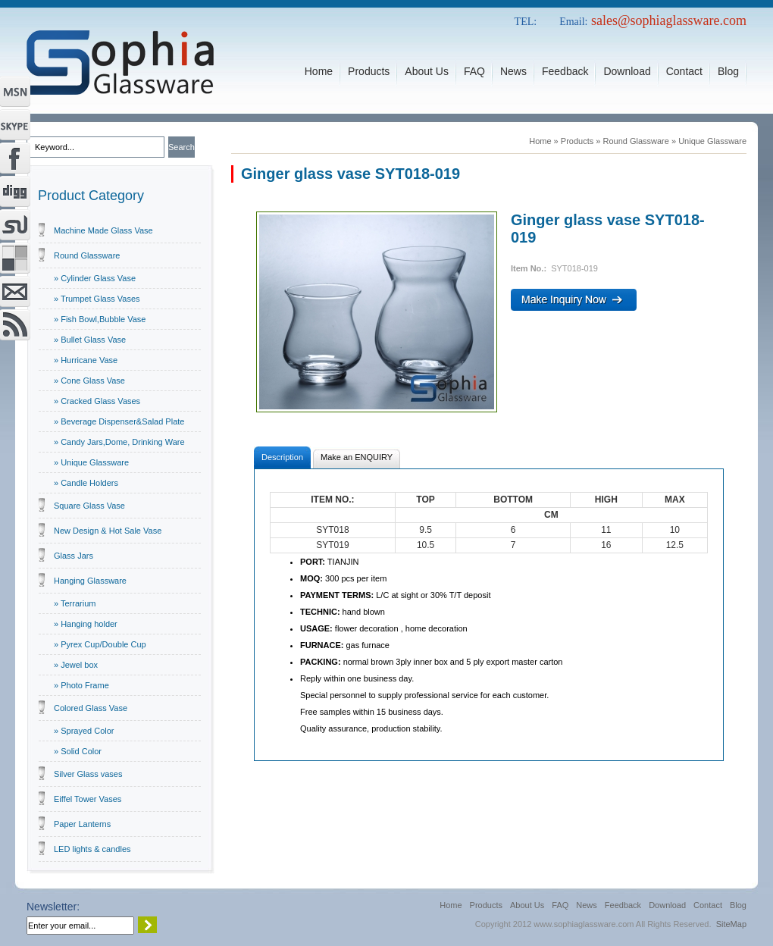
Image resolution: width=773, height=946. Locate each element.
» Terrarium (74, 603)
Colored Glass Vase (90, 708)
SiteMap (731, 924)
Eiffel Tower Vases (87, 798)
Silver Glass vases (88, 773)
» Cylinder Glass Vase (95, 278)
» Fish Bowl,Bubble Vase (100, 319)
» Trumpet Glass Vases (97, 298)
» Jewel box (76, 664)
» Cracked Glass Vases (97, 401)
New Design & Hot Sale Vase (107, 530)
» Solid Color (78, 751)
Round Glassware (87, 255)
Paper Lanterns (82, 824)
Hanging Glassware (90, 580)
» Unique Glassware (91, 462)
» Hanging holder (85, 623)
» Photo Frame (81, 685)
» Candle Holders (86, 482)
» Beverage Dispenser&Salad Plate (119, 421)
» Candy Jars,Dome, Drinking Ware (119, 441)
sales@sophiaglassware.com (668, 20)
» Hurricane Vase (85, 360)
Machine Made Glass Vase (103, 230)
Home (540, 141)
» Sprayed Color (84, 730)
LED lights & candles (92, 849)
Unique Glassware (712, 141)
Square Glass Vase (89, 505)
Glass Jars (73, 555)
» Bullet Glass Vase (90, 339)
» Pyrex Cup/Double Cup (100, 644)
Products (577, 141)
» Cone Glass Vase (89, 380)
